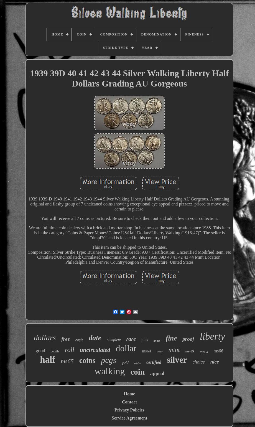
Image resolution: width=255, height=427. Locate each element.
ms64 (146, 351)
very (160, 351)
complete (114, 340)
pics (144, 339)
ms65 (67, 361)
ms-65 (189, 351)
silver (177, 360)
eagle (79, 340)
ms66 (218, 351)
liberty (212, 336)
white (137, 363)
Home (129, 394)
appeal (157, 373)
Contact (129, 402)
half (47, 360)
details (55, 351)
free (65, 339)
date (95, 338)
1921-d (203, 352)
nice (214, 362)
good (40, 350)
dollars (45, 337)
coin (137, 371)
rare (131, 339)
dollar (126, 348)
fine (171, 338)
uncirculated (95, 350)
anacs (157, 340)
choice (198, 362)
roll (69, 349)
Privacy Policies (129, 410)
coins (87, 360)
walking (110, 371)
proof (188, 339)
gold (125, 362)
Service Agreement (129, 418)
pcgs (108, 360)
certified (153, 362)
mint (174, 349)
